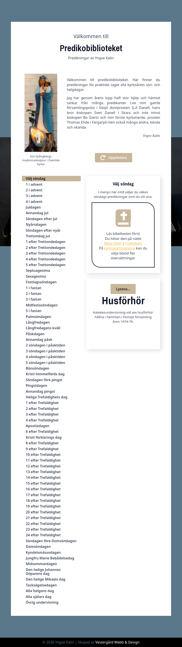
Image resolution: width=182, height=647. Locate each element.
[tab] (51, 178)
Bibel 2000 (112, 243)
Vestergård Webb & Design (117, 642)
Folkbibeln (133, 243)
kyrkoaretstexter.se (119, 248)
